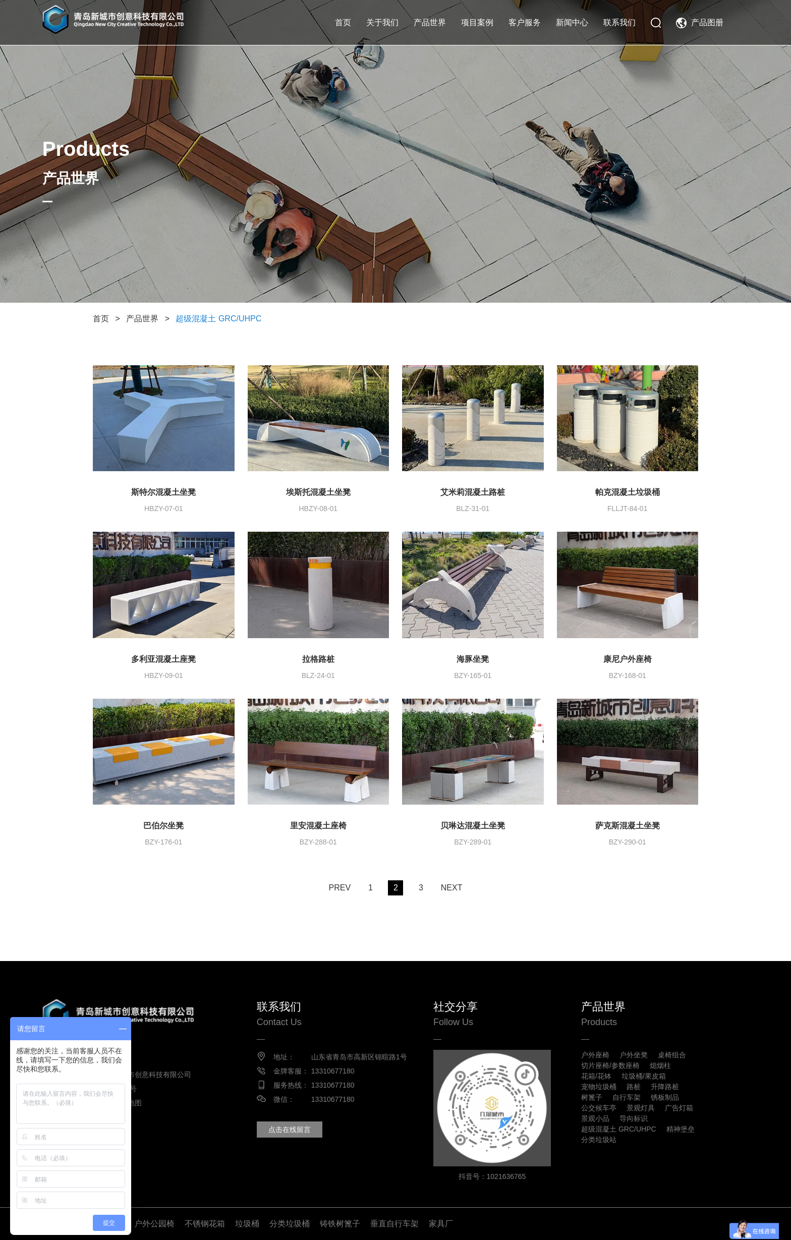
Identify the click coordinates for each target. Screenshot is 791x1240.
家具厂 (441, 1223)
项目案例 (477, 22)
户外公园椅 (154, 1223)
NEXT (452, 887)
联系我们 (619, 22)
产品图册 (707, 22)
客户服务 (524, 22)
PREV (339, 887)
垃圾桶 (247, 1223)
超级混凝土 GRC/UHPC (218, 318)
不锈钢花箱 (205, 1223)
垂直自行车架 (394, 1223)
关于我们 (382, 22)
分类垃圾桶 (289, 1223)
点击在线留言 (289, 1129)
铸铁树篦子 (340, 1223)
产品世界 (430, 22)
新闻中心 (572, 22)
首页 (343, 22)
